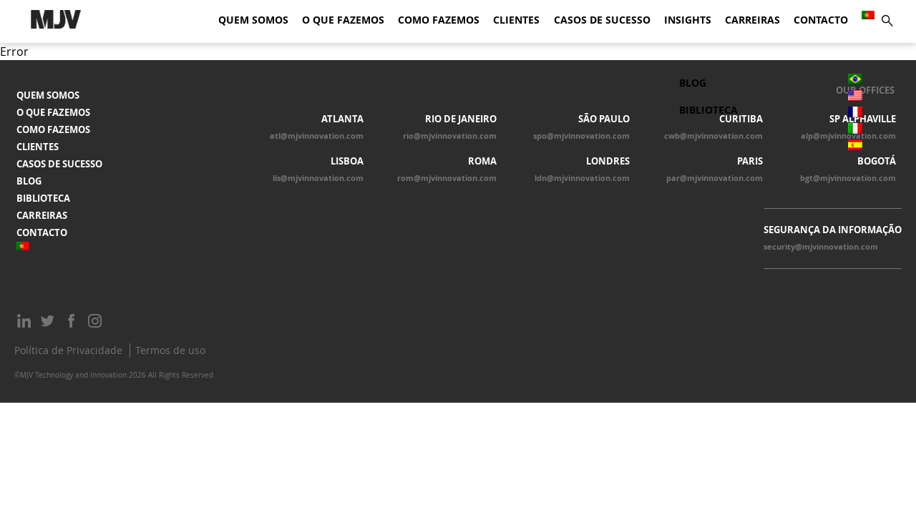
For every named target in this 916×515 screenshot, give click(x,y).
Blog (29, 181)
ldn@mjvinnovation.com (582, 178)
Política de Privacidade (68, 350)
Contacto (821, 20)
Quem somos (253, 20)
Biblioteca (43, 198)
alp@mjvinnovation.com (848, 136)
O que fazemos (343, 20)
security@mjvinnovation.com (821, 246)
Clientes (516, 20)
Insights (687, 20)
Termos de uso (170, 350)
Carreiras (752, 20)
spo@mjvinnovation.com (581, 136)
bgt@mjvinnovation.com (848, 178)
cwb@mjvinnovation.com (713, 136)
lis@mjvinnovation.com (318, 178)
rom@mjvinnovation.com (447, 178)
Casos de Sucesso (602, 20)
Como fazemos (438, 20)
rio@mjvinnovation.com (450, 136)
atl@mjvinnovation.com (317, 136)
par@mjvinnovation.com (714, 178)
